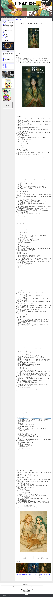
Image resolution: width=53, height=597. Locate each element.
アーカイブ (4, 37)
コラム (4, 55)
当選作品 (4, 60)
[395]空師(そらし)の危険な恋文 (22, 574)
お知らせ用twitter (24, 17)
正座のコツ (4, 29)
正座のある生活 (5, 65)
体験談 (4, 58)
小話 (3, 32)
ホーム (3, 17)
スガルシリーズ (18, 19)
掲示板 (16, 17)
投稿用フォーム (10, 17)
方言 (3, 35)
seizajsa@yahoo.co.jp (26, 591)
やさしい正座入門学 (5, 64)
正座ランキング (5, 24)
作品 (6, 17)
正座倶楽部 (4, 21)
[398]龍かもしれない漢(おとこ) (33, 574)
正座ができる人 (5, 67)
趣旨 (19, 17)
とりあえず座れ (5, 66)
